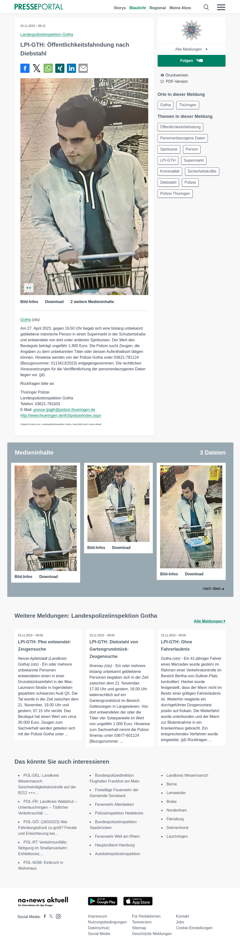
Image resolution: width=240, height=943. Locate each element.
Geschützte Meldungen (152, 933)
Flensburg (175, 818)
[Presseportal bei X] (49, 916)
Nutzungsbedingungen (107, 922)
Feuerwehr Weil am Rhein (117, 836)
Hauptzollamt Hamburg (115, 845)
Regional (157, 8)
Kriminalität (170, 174)
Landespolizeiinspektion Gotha (46, 34)
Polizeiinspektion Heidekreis (119, 813)
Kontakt (182, 916)
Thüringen (189, 105)
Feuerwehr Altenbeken (114, 804)
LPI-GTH (168, 162)
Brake (172, 801)
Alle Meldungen (191, 49)
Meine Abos (180, 8)
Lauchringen (177, 836)
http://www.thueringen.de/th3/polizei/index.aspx (60, 415)
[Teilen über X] (36, 68)
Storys (120, 8)
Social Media (99, 933)
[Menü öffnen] (221, 7)
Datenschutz (98, 927)
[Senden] (83, 68)
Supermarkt (195, 162)
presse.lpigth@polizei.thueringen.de (64, 410)
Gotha (25, 320)
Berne (172, 784)
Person (193, 151)
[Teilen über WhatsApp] (48, 68)
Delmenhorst (178, 827)
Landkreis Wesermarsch (187, 775)
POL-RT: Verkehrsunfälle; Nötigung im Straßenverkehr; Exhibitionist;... (43, 847)
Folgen (191, 61)
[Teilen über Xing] (59, 68)
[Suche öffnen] (206, 7)
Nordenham (177, 810)
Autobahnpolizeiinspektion (117, 853)
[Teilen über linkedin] (71, 68)
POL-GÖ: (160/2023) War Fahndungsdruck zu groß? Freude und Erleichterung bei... (47, 827)
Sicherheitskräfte (203, 174)
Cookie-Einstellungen (194, 927)
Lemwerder (176, 792)
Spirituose (169, 151)
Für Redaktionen (146, 916)
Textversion (142, 922)
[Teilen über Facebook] (25, 68)
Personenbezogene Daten (183, 139)
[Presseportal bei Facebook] (43, 916)
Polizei (191, 186)
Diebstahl (169, 186)
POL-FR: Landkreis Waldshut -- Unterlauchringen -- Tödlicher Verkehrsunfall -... (47, 807)
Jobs (180, 922)
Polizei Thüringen (176, 197)
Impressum (97, 916)
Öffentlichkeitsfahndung (181, 128)
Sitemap (139, 927)
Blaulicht (138, 8)
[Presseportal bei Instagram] (57, 915)
